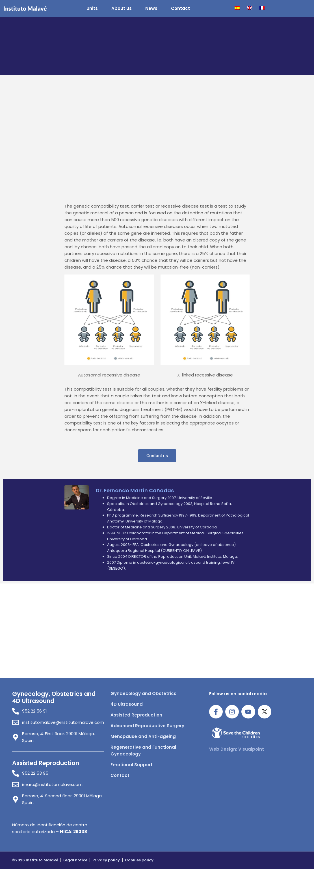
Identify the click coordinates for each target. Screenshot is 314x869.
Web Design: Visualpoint (236, 749)
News (151, 8)
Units (92, 8)
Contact (180, 8)
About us (121, 8)
